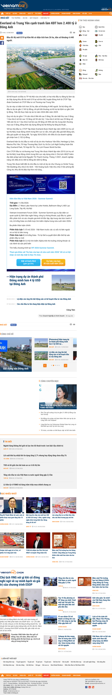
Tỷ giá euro (47, 662)
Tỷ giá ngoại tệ (21, 662)
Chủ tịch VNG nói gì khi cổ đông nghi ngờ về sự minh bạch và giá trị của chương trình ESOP (20, 581)
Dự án (25, 18)
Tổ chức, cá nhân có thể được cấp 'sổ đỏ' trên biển (58, 430)
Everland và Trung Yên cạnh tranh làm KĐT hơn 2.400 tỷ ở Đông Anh (48, 354)
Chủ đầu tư (45, 18)
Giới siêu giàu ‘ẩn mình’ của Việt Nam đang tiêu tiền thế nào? (101, 600)
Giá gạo (38, 665)
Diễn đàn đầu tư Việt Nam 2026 (74, 665)
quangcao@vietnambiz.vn (97, 683)
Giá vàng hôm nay (8, 662)
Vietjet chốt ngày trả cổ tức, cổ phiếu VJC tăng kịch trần (10, 551)
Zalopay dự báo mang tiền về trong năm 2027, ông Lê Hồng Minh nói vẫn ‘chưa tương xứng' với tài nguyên (67, 640)
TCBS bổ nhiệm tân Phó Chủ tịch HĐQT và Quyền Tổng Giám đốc (37, 551)
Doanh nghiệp (4, 557)
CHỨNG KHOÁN (55, 13)
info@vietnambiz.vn (13, 691)
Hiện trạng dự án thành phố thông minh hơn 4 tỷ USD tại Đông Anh (26, 280)
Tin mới (8, 441)
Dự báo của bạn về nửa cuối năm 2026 (53, 262)
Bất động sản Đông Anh (15, 368)
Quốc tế (5, 449)
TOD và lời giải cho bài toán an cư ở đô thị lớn (21, 465)
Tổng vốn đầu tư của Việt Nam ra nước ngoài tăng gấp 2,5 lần (28, 475)
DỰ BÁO (15, 13)
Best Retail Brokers (57, 665)
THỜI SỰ (8, 13)
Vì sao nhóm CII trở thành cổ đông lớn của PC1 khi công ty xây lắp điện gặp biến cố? (67, 619)
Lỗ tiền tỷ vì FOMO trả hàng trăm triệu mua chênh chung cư (27, 485)
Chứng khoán (4, 524)
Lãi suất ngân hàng (89, 662)
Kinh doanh (55, 521)
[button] (45, 365)
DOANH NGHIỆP (66, 13)
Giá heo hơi (56, 662)
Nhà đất (5, 18)
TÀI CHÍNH (38, 13)
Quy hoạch (34, 18)
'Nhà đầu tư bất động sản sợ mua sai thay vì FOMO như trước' (57, 406)
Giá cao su (45, 665)
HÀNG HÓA (22, 13)
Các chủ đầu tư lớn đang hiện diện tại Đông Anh (36, 304)
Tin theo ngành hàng (89, 20)
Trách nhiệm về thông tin (10, 693)
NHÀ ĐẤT (45, 13)
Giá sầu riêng (20, 665)
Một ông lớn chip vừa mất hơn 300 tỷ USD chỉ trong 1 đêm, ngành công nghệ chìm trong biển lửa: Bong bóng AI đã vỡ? (38, 518)
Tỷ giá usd (31, 662)
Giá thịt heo (29, 665)
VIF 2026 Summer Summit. (42, 248)
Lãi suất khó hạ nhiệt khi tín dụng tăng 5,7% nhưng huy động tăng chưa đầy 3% (35, 455)
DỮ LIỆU (84, 13)
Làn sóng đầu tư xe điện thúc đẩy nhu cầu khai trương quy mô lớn (63, 516)
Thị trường (15, 18)
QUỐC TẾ (30, 13)
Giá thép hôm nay (8, 665)
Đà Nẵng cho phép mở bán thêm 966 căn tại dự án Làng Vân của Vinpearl (58, 419)
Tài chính (6, 458)
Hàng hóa (55, 562)
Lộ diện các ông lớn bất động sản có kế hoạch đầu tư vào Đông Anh (44, 299)
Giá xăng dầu (101, 662)
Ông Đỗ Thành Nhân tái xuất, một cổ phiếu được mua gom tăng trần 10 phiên (12, 517)
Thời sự (5, 478)
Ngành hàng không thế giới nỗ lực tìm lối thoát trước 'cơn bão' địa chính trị (33, 446)
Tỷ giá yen (39, 662)
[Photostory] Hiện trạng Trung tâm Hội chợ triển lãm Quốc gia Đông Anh (49, 341)
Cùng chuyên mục (50, 381)
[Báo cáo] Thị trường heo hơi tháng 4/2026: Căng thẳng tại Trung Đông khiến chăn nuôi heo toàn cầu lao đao (64, 554)
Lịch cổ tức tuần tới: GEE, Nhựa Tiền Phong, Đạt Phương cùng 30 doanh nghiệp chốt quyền (101, 621)
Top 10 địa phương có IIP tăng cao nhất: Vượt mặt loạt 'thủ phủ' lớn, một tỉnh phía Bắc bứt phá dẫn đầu (67, 602)
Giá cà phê (65, 662)
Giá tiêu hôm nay (76, 662)
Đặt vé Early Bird (28, 262)
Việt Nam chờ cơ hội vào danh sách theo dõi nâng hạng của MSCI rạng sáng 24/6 (101, 639)
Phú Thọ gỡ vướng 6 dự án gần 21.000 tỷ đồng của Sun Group (58, 413)
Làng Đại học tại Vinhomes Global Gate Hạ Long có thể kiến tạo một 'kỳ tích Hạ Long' (58, 425)
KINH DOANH (76, 13)
